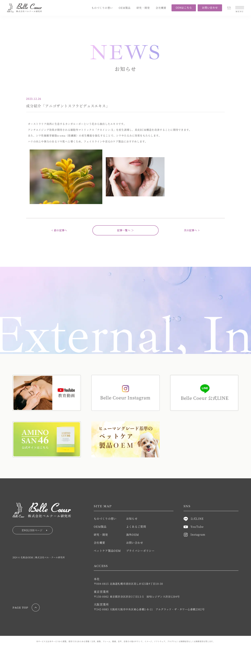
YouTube (194, 526)
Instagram (195, 534)
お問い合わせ (210, 7)
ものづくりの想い (102, 7)
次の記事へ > (192, 230)
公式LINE (194, 518)
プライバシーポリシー (140, 550)
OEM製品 (125, 7)
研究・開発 (143, 7)
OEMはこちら (184, 7)
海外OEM (132, 534)
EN (229, 7)
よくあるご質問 (136, 526)
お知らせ (132, 518)
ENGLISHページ (34, 530)
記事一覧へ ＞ (125, 230)
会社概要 (161, 7)
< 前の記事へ (59, 230)
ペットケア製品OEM (107, 550)
